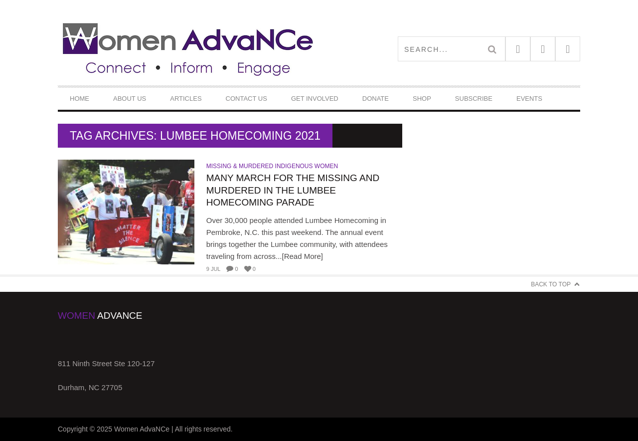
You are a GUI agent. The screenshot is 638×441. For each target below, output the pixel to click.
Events (529, 98)
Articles (185, 98)
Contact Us (246, 98)
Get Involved (314, 98)
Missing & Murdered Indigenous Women (272, 166)
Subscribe (473, 98)
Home (79, 98)
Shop (422, 98)
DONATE (375, 98)
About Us (129, 98)
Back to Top (551, 284)
